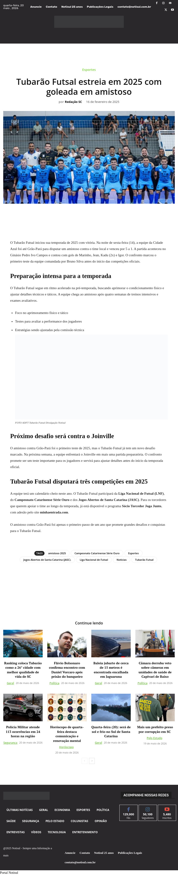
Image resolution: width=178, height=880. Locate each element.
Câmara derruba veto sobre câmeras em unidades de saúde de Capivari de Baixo (155, 670)
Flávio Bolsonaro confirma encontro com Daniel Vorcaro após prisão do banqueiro (67, 670)
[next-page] (92, 761)
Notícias (122, 559)
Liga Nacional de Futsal (94, 559)
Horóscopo (66, 747)
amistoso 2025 (57, 553)
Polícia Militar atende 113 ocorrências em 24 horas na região (23, 731)
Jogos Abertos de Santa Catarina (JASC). (47, 559)
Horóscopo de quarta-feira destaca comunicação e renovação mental (67, 734)
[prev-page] (84, 761)
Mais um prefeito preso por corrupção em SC (155, 729)
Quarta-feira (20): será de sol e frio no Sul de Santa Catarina (110, 731)
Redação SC (73, 102)
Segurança (10, 742)
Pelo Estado (154, 738)
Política (54, 683)
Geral (10, 683)
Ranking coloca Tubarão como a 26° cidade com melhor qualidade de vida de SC (23, 670)
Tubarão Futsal (144, 559)
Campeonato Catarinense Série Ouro (96, 553)
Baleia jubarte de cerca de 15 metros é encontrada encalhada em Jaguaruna (111, 670)
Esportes (89, 70)
